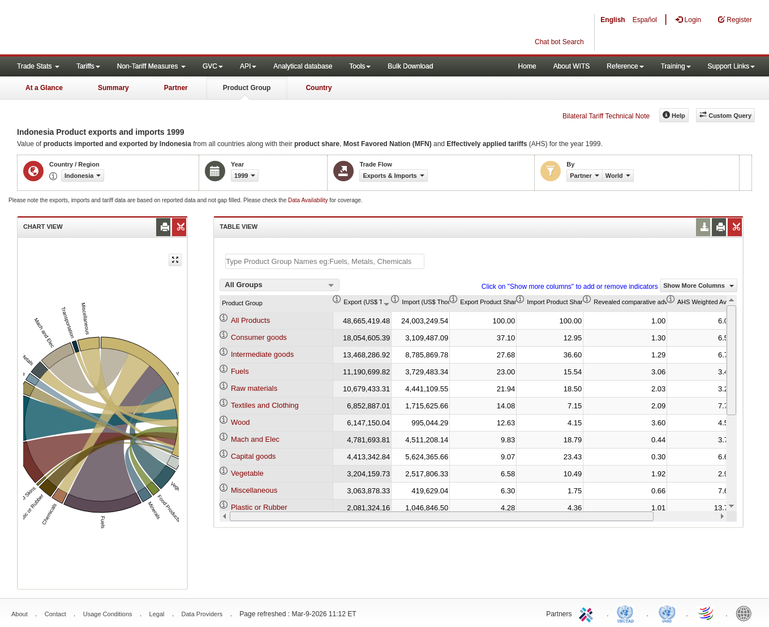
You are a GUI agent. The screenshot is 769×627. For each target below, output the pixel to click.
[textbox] (324, 261)
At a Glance (44, 88)
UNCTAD (627, 613)
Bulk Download (410, 66)
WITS (113, 28)
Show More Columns (698, 285)
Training (676, 66)
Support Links (731, 66)
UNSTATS (667, 613)
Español (645, 20)
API (248, 66)
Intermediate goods (262, 354)
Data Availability (308, 200)
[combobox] (280, 285)
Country (319, 88)
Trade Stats (38, 66)
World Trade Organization (706, 613)
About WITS (571, 66)
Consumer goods (259, 337)
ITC (588, 613)
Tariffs (88, 66)
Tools (360, 66)
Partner (176, 88)
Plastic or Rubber (259, 507)
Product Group (247, 88)
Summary (113, 88)
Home (527, 66)
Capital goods (253, 456)
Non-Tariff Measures (151, 66)
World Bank (746, 613)
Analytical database (302, 66)
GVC (213, 66)
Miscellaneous (254, 490)
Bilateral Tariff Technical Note (606, 116)
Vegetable (247, 473)
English (612, 20)
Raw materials (254, 388)
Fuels (240, 371)
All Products (250, 320)
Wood (240, 422)
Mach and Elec (255, 439)
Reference (625, 66)
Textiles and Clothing (265, 405)
